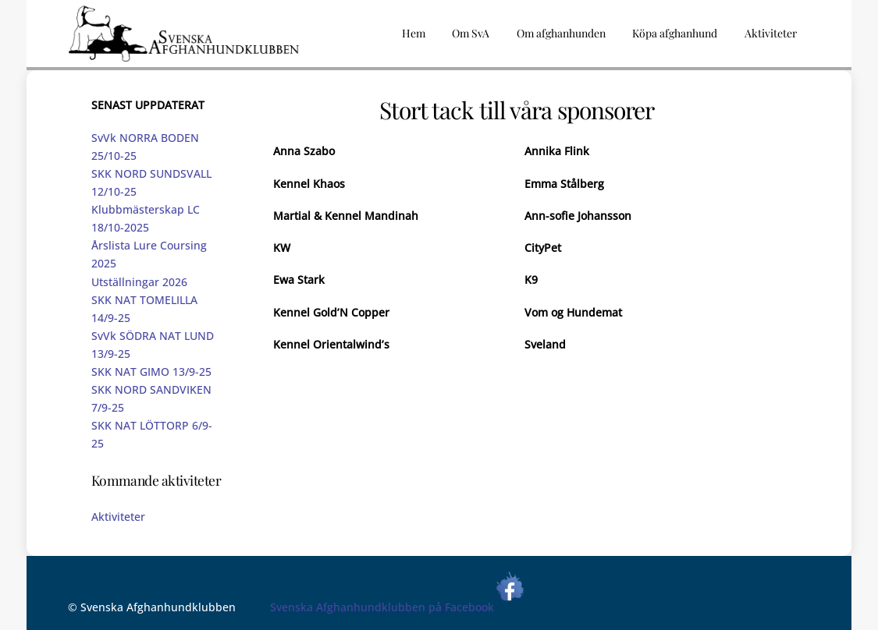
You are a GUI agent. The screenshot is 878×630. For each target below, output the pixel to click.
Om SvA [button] (470, 33)
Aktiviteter (118, 516)
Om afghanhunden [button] (561, 33)
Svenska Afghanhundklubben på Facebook (397, 607)
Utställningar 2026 (139, 281)
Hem (413, 33)
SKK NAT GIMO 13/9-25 (151, 371)
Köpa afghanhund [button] (674, 33)
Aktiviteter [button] (771, 33)
